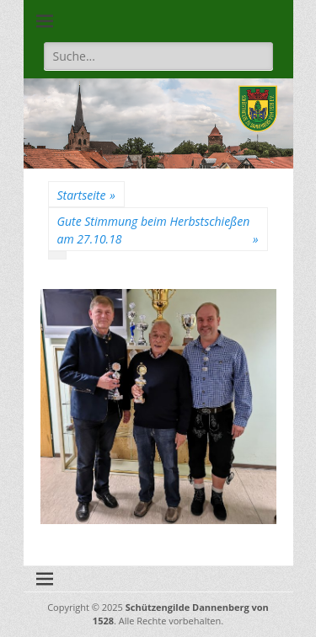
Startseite (86, 195)
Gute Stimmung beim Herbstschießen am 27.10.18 (158, 230)
